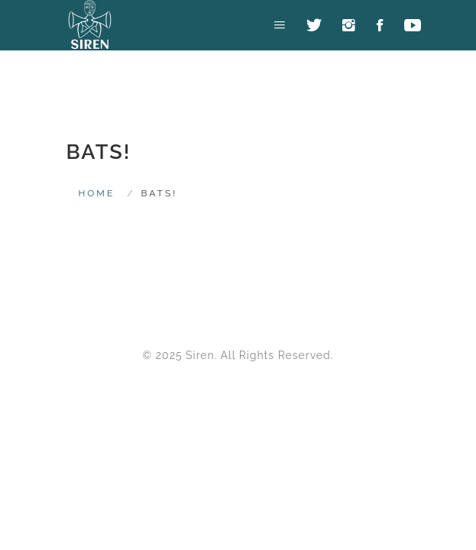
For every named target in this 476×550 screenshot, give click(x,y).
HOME (97, 193)
